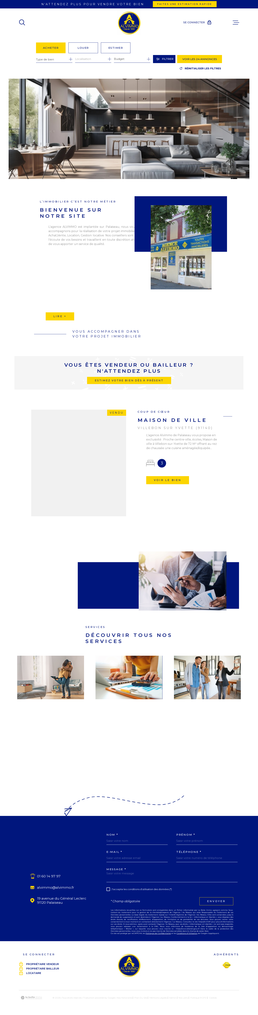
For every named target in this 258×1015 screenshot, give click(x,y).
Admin (172, 997)
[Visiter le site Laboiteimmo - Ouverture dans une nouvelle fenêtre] (31, 997)
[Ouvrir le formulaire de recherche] (164, 59)
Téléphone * (189, 851)
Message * (116, 869)
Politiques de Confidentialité (158, 933)
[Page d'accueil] (129, 22)
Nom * (112, 834)
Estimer (115, 47)
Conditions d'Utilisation (187, 933)
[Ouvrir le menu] (236, 22)
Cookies (213, 998)
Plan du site (140, 997)
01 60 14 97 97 (49, 876)
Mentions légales (158, 997)
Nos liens (183, 997)
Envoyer (216, 901)
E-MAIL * (114, 851)
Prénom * (185, 834)
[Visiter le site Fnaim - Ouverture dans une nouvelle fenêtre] (226, 965)
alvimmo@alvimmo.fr (55, 887)
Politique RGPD (198, 997)
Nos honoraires (124, 997)
